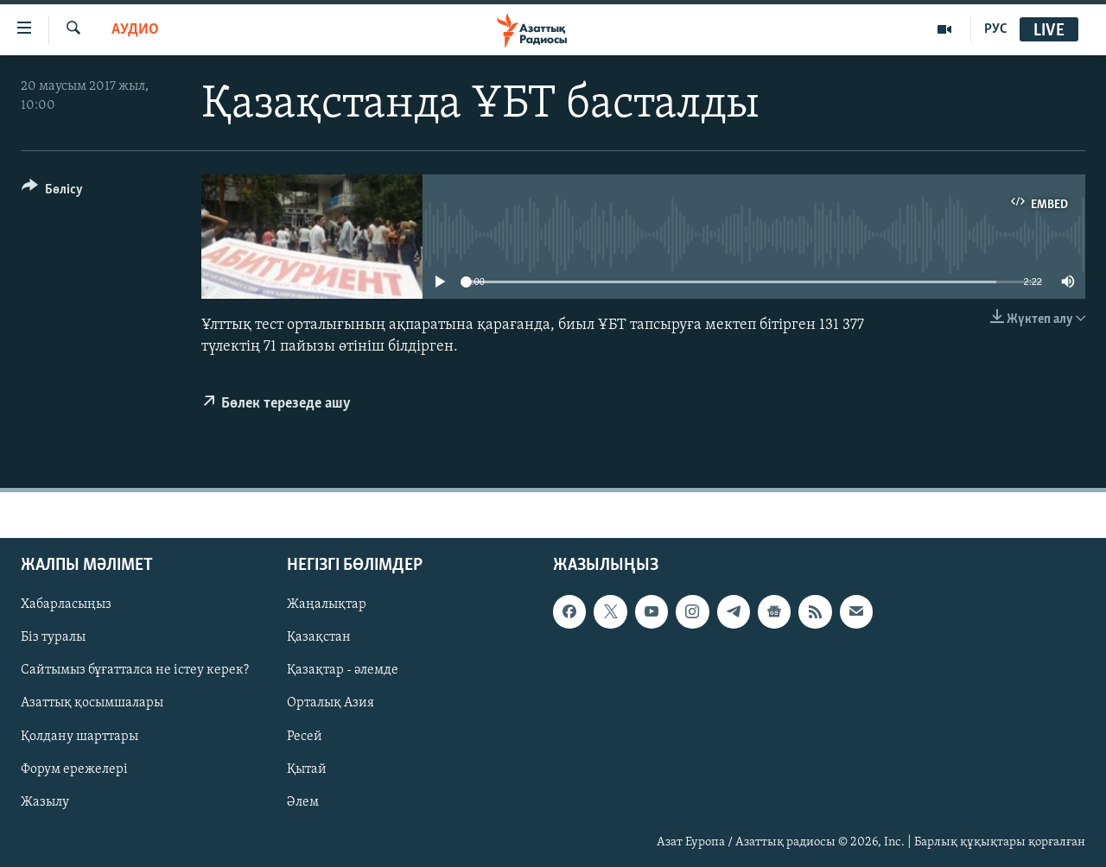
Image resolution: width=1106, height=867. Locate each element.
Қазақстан (319, 637)
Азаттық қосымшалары (92, 703)
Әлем (303, 801)
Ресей (304, 736)
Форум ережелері (74, 768)
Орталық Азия (330, 703)
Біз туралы (53, 637)
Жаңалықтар (326, 604)
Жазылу (45, 801)
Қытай (307, 768)
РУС (995, 29)
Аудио (135, 30)
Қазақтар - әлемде (342, 670)
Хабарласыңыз (66, 604)
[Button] (52, 192)
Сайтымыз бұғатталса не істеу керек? (135, 670)
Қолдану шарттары (79, 736)
